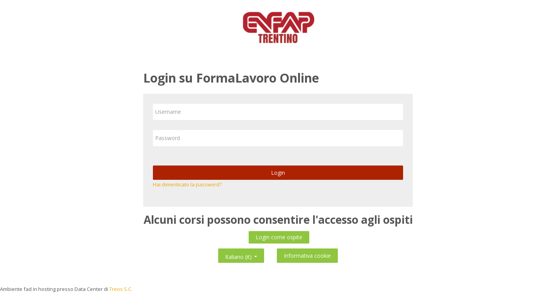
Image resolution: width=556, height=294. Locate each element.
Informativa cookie (307, 255)
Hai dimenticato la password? (187, 184)
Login (278, 172)
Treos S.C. (120, 289)
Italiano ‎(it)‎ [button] (241, 255)
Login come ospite (279, 237)
